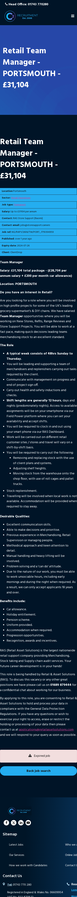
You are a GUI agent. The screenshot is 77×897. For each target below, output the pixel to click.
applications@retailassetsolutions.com (46, 729)
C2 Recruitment (21, 16)
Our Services (16, 855)
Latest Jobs (16, 844)
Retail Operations (20, 198)
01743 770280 (38, 4)
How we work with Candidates (28, 865)
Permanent (20, 205)
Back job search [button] (39, 771)
